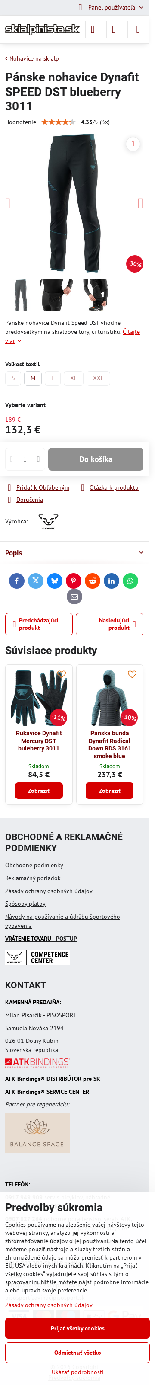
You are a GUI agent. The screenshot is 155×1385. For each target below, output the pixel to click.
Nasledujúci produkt (117, 624)
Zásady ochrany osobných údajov (49, 891)
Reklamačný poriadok (33, 878)
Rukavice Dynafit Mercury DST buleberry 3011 (39, 741)
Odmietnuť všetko (77, 1352)
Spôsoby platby (25, 903)
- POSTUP (41, 939)
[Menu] (138, 29)
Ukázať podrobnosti (78, 1372)
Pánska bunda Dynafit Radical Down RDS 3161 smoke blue (109, 745)
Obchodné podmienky (34, 865)
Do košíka (95, 459)
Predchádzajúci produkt (36, 624)
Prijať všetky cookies (78, 1328)
